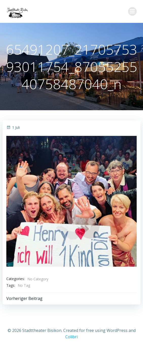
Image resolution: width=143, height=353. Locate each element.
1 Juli (13, 127)
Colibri (71, 337)
